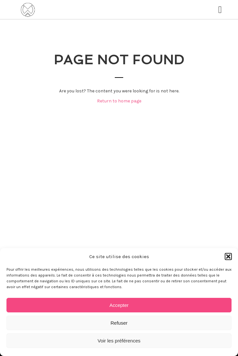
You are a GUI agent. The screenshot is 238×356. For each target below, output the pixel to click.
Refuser (119, 323)
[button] (228, 256)
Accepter (118, 305)
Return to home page (119, 101)
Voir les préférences (119, 340)
